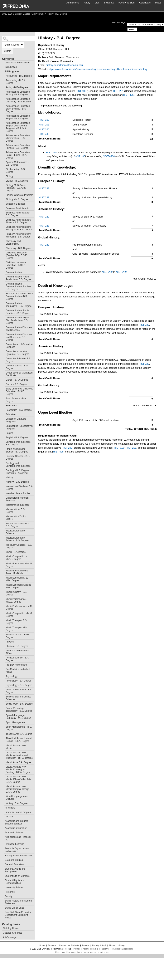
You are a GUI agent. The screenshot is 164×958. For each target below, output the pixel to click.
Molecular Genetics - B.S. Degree (19, 546)
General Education (14, 864)
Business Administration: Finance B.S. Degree (18, 221)
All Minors (10, 807)
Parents (85, 945)
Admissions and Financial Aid (18, 838)
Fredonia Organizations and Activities (17, 850)
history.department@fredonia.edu (64, 65)
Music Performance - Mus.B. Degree (16, 600)
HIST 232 (44, 188)
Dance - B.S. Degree (16, 384)
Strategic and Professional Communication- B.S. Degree (19, 296)
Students (109, 2)
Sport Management (15, 722)
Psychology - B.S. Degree (19, 685)
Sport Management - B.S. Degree (19, 728)
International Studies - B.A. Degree (19, 487)
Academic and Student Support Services (16, 822)
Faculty (8, 896)
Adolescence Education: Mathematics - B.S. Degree (18, 138)
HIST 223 (44, 225)
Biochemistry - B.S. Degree (15, 170)
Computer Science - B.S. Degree (18, 360)
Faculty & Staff (126, 2)
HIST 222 (44, 216)
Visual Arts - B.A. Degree (18, 762)
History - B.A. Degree (17, 482)
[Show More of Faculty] (3, 896)
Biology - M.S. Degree (17, 199)
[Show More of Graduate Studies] (3, 859)
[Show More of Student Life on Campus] (3, 875)
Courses (9, 816)
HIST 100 (81, 91)
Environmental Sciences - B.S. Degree (19, 443)
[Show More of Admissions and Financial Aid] (3, 836)
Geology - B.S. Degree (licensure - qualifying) (17, 471)
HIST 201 (118, 91)
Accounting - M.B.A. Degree (16, 81)
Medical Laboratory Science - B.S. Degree (17, 539)
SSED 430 (109, 156)
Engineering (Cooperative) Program (19, 427)
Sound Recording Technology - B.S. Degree (19, 709)
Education (11, 414)
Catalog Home (11, 928)
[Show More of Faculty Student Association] (3, 855)
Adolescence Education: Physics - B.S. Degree (18, 146)
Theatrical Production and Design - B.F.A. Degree (19, 739)
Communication (14, 272)
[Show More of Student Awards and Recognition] (3, 868)
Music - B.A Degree (16, 552)
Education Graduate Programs (16, 420)
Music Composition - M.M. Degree (19, 614)
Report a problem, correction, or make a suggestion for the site (82, 952)
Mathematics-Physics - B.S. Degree (17, 525)
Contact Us (104, 949)
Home (42, 945)
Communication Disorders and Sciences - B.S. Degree (19, 337)
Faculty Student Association (19, 855)
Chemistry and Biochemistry (13, 242)
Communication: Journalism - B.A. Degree (18, 304)
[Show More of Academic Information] (3, 827)
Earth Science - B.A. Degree (16, 400)
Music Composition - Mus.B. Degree (16, 557)
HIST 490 (80, 156)
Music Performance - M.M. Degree (19, 607)
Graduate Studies (14, 860)
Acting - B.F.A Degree (17, 87)
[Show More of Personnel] (3, 891)
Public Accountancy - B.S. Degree (19, 691)
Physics (10, 641)
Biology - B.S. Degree (17, 180)
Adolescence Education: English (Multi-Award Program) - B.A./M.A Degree (18, 127)
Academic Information (16, 828)
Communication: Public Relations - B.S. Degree (18, 312)
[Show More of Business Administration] (4, 208)
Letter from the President (17, 62)
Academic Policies (14, 832)
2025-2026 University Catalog (16, 14)
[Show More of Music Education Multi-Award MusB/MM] (4, 570)
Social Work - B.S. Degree (19, 703)
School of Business (15, 204)
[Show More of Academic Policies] (3, 832)
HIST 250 (107, 272)
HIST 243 (44, 244)
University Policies (14, 887)
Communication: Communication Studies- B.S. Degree (18, 286)
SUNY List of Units (14, 908)
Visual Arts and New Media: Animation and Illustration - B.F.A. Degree (19, 755)
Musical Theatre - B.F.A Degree (18, 636)
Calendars (145, 2)
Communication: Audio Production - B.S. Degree (18, 278)
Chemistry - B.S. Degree (18, 248)
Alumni (112, 945)
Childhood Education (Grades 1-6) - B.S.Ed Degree (17, 255)
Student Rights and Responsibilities (14, 881)
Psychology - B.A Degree (18, 680)
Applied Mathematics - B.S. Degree (17, 163)
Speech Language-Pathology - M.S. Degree (18, 716)
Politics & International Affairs (17, 652)
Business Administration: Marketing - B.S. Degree (18, 235)
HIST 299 (67, 447)
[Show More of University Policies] (3, 887)
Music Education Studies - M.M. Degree (19, 586)
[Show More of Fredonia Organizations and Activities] (3, 848)
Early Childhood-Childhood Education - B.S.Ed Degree (19, 391)
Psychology (11, 676)
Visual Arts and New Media (16, 747)
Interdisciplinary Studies (18, 493)
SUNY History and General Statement (18, 902)
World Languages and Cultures (17, 797)
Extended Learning (14, 844)
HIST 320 (44, 129)
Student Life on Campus (17, 876)
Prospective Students (69, 945)
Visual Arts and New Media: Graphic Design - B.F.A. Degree (18, 789)
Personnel (10, 892)
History (9, 477)
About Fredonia (89, 949)
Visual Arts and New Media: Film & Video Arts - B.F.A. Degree (19, 779)
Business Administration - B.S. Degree (19, 214)
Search (7, 51)
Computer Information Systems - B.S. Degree (17, 352)
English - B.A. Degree (17, 437)
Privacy (77, 949)
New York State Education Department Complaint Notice (18, 915)
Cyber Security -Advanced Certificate (19, 374)
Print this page (118, 22)
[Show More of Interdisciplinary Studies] (4, 493)
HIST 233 (44, 197)
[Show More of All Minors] (3, 807)
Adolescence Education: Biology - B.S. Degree (18, 93)
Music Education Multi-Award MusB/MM (17, 572)
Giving (121, 945)
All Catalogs (9, 937)
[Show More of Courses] (3, 816)
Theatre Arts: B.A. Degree (19, 734)
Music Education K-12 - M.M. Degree (18, 579)
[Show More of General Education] (3, 864)
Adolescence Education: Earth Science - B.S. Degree (18, 109)
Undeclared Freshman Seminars (17, 499)
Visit (97, 2)
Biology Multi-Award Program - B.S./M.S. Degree (16, 188)
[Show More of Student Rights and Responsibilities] (3, 880)
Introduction (11, 67)
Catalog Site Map (12, 932)
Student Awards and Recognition (15, 870)
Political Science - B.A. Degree (17, 659)
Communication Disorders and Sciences (19, 328)
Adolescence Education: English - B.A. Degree (18, 117)
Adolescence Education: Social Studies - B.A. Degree (18, 155)
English (9, 433)
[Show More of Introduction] (3, 66)
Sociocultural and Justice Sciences (18, 698)
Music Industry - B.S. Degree (16, 593)
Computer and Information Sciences (19, 345)
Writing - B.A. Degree (16, 803)
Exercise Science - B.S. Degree (18, 457)
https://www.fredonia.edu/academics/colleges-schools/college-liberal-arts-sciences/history (98, 69)
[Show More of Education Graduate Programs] (4, 418)
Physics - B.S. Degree (17, 646)
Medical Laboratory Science (15, 532)
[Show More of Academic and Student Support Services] (3, 820)
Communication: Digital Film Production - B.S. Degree (17, 320)
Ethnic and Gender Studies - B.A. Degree (17, 450)
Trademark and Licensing (122, 949)
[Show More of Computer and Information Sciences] (4, 344)
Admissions (72, 2)
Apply (87, 2)
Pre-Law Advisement (16, 664)
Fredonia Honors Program (18, 812)
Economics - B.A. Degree (19, 410)
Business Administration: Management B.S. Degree (19, 228)
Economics (11, 405)
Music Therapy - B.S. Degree (16, 621)
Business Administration (18, 208)
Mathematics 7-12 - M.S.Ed (16, 518)
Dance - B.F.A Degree (17, 380)
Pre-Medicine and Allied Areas (18, 670)
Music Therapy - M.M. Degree (17, 629)
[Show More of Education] (4, 414)
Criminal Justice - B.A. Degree (17, 367)
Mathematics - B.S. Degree (15, 510)
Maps (158, 2)
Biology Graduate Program (19, 195)
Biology (9, 176)
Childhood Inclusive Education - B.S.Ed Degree (16, 265)
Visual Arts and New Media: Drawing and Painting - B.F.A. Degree (18, 769)
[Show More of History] (4, 477)
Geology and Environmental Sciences (18, 464)
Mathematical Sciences (17, 505)
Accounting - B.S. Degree (19, 76)
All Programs (38, 14)
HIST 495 (128, 94)
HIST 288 (121, 272)
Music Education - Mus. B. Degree (19, 565)
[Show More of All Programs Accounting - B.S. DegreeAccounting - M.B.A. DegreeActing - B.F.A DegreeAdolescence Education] (3, 71)
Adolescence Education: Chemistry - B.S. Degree (18, 100)
